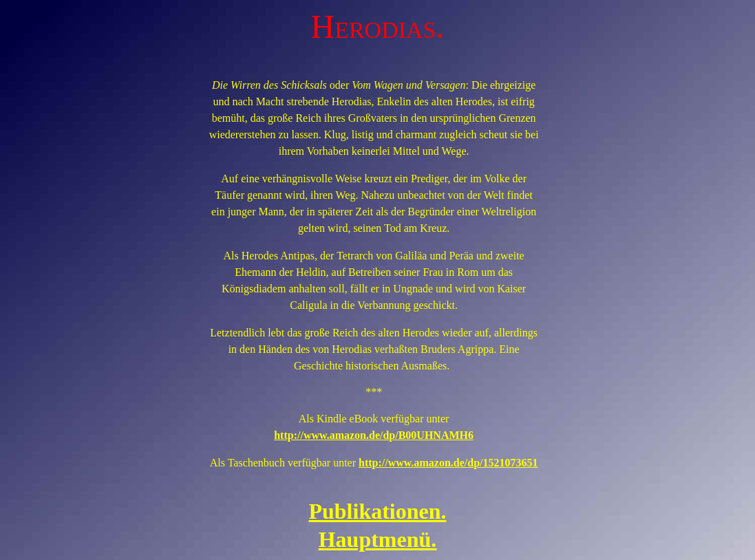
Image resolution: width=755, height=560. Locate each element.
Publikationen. (377, 511)
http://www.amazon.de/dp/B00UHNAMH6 (374, 435)
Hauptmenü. (378, 539)
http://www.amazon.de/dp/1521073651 (448, 463)
